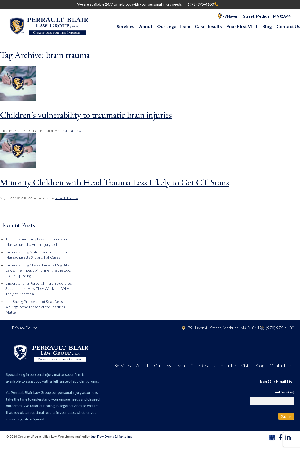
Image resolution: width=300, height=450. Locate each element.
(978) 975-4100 (203, 4)
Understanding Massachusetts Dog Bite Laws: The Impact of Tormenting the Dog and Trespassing (38, 270)
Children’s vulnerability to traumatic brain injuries (86, 115)
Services (125, 26)
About (145, 26)
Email (282, 392)
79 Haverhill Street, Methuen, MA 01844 (254, 16)
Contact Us (281, 365)
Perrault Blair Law (69, 131)
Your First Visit (242, 26)
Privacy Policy (24, 327)
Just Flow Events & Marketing (111, 436)
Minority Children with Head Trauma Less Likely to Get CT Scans (114, 182)
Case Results (208, 26)
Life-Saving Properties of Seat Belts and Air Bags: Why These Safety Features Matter (37, 306)
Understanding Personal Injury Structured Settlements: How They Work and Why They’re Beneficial (38, 288)
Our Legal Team (173, 26)
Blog (267, 26)
